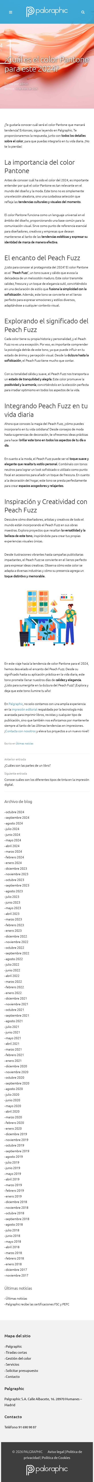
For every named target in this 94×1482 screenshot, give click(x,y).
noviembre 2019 (17, 1139)
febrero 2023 (15, 925)
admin (24, 83)
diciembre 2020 (16, 1066)
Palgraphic (16, 703)
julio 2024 (12, 828)
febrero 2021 (15, 1054)
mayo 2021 (13, 1038)
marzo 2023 (14, 919)
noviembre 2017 (17, 1275)
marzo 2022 (14, 981)
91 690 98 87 (27, 1427)
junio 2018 (13, 1235)
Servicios (12, 1364)
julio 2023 (12, 896)
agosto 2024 (14, 823)
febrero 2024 (15, 857)
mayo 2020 (13, 1105)
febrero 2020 (15, 1122)
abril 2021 (13, 1043)
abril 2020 (13, 1111)
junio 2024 (13, 834)
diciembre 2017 (16, 1269)
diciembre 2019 (16, 1134)
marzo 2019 (14, 1185)
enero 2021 (14, 1060)
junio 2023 (13, 902)
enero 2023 (14, 930)
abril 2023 (13, 913)
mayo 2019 (13, 1173)
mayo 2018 (13, 1241)
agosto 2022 (14, 959)
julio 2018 (12, 1230)
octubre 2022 (15, 947)
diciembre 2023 (16, 868)
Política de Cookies (56, 1457)
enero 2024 (14, 862)
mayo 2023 (13, 908)
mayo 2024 (13, 840)
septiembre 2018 (17, 1218)
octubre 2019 (15, 1145)
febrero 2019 (15, 1190)
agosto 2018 (14, 1224)
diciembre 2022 (16, 936)
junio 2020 (13, 1100)
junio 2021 (13, 1032)
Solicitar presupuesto (22, 1370)
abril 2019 (13, 1179)
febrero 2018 (15, 1258)
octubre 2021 (15, 1009)
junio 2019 (13, 1168)
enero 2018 (14, 1264)
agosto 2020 (14, 1088)
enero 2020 (14, 1128)
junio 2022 (13, 970)
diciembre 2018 (16, 1201)
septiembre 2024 (17, 817)
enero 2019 (14, 1196)
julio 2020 (12, 1094)
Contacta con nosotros (20, 731)
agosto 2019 (14, 1156)
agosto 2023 (14, 891)
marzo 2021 (14, 1049)
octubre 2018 (15, 1213)
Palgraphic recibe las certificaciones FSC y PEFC (37, 1304)
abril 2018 (13, 1247)
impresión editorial (24, 709)
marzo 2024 (14, 851)
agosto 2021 (14, 1021)
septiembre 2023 (17, 885)
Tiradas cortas (16, 1352)
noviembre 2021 (17, 1004)
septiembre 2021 (17, 1015)
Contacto (13, 1376)
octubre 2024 (15, 812)
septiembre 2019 (17, 1151)
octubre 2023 (15, 879)
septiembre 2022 (17, 953)
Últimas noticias (24, 743)
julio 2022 (12, 964)
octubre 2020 (15, 1077)
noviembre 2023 (17, 874)
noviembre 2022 (17, 941)
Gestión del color (18, 1358)
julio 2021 (12, 1026)
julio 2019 (12, 1162)
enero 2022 (14, 992)
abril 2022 (13, 975)
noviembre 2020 (17, 1072)
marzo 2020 (14, 1117)
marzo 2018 (14, 1252)
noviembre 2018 (17, 1207)
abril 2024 (13, 846)
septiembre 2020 (17, 1083)
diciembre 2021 (16, 998)
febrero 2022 (15, 987)
